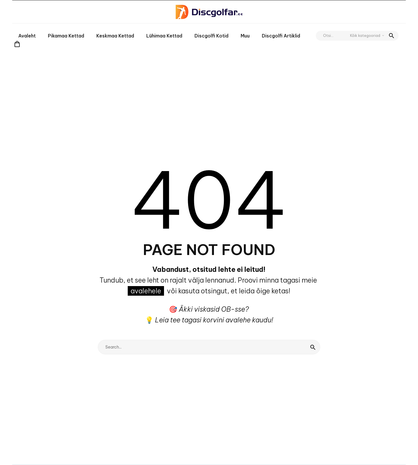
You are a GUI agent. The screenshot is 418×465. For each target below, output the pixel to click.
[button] (391, 36)
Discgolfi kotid (211, 36)
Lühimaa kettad (164, 36)
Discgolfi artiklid (281, 36)
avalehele (146, 291)
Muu (245, 36)
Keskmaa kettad (115, 36)
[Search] (209, 347)
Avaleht (27, 36)
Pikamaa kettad (66, 36)
